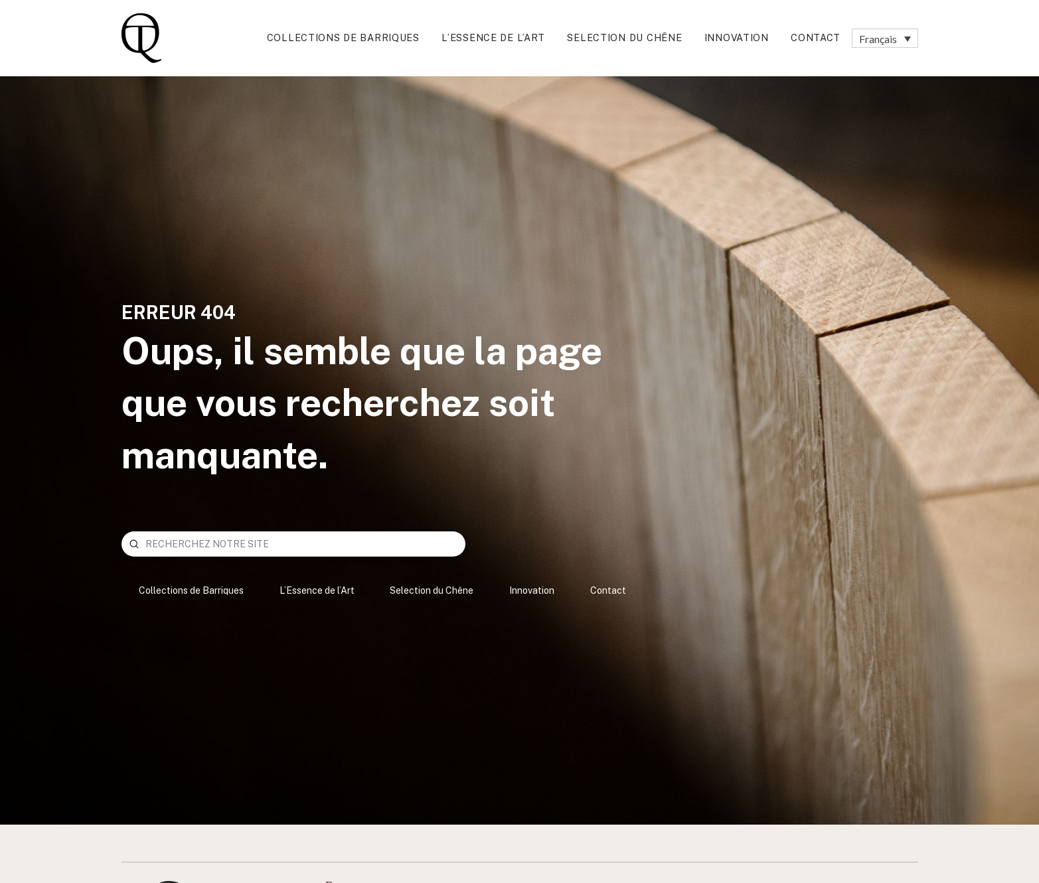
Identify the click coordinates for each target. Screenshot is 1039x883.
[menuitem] (885, 38)
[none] (885, 38)
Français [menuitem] (878, 38)
